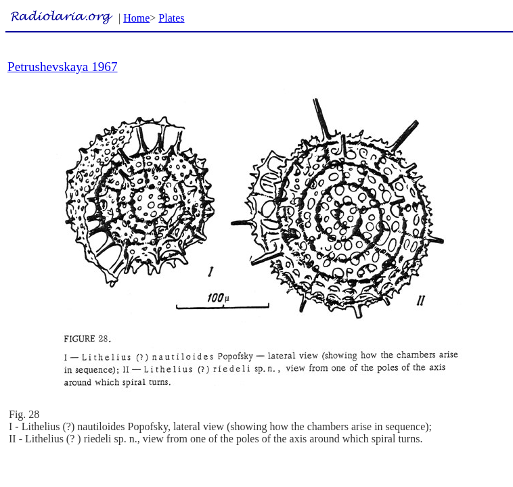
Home (136, 18)
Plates (171, 18)
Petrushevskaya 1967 (62, 67)
